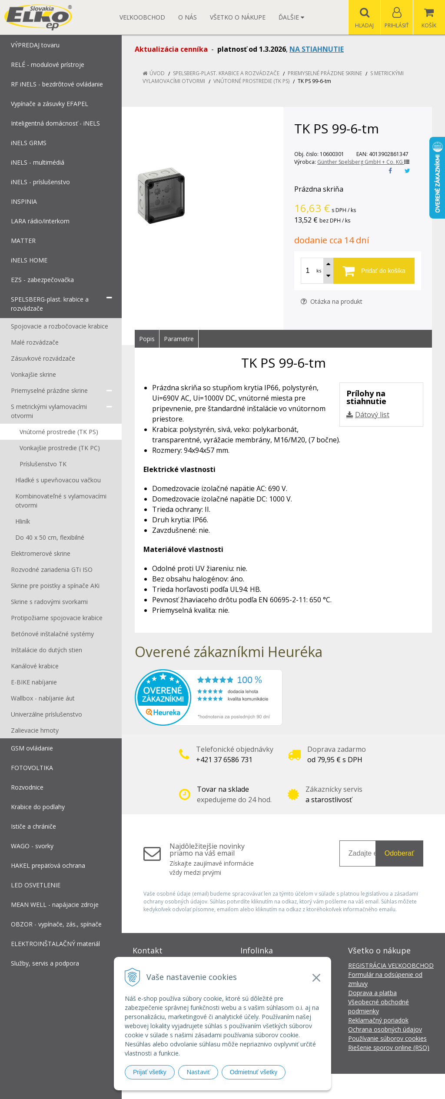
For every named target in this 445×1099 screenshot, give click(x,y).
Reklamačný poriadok (378, 1020)
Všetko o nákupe (238, 17)
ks (318, 270)
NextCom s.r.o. (378, 1086)
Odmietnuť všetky (254, 1072)
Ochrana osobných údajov (385, 1029)
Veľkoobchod (142, 17)
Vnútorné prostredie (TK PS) (251, 81)
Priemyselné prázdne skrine (325, 73)
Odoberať (399, 853)
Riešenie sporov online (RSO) (388, 1047)
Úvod (157, 73)
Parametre (179, 339)
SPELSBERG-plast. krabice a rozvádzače (226, 73)
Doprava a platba (372, 993)
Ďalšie (291, 17)
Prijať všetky (149, 1072)
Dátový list (372, 414)
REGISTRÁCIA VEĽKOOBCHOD (391, 965)
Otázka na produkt (331, 301)
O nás (187, 17)
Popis (147, 339)
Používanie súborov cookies (387, 1038)
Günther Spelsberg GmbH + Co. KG (363, 162)
